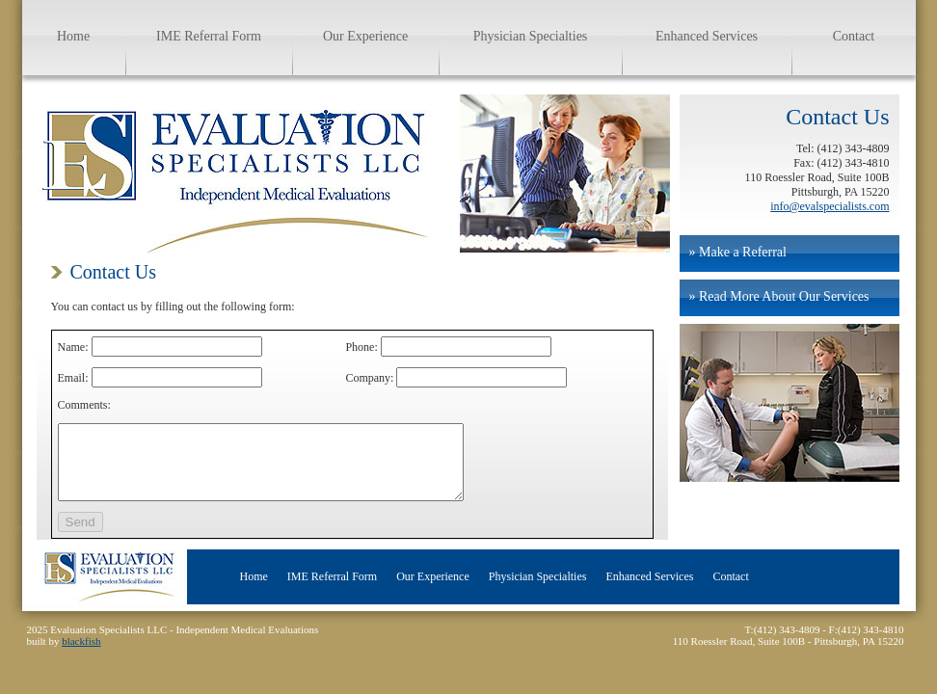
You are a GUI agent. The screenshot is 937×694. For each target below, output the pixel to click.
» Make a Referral (738, 252)
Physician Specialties (530, 36)
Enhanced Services (707, 36)
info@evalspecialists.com (829, 206)
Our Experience (365, 36)
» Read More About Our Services (779, 296)
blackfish (81, 655)
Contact (854, 36)
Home (73, 36)
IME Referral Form (208, 36)
